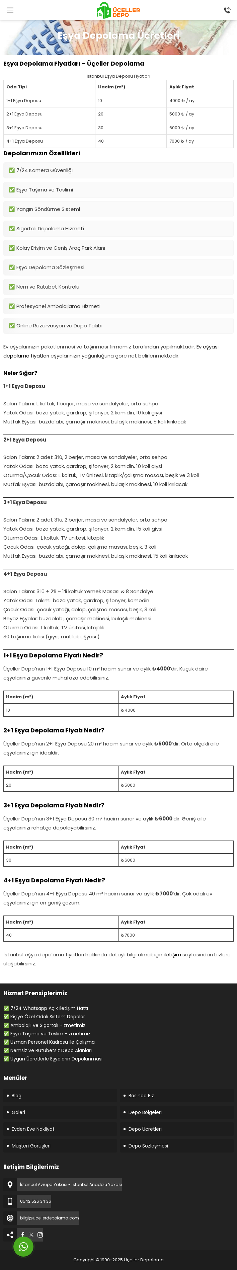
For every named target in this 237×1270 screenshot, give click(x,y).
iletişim (172, 954)
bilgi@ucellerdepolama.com (49, 1218)
